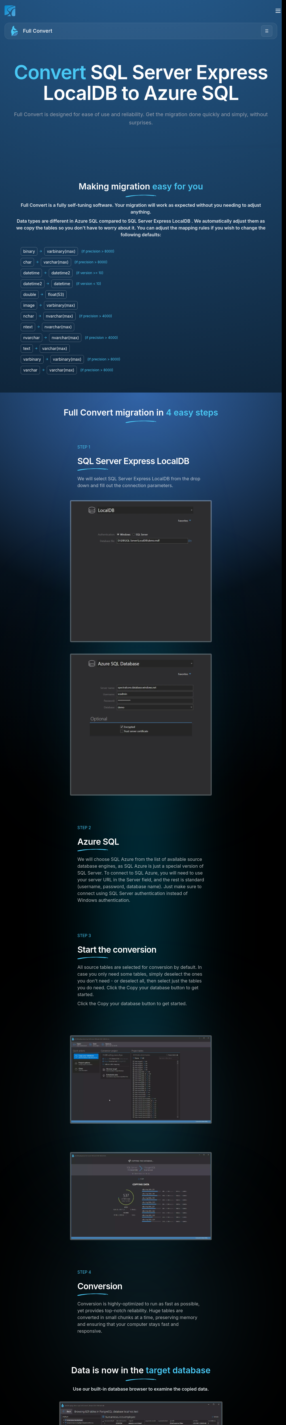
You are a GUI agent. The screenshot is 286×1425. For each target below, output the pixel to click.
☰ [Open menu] (267, 30)
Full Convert (37, 31)
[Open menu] (278, 10)
